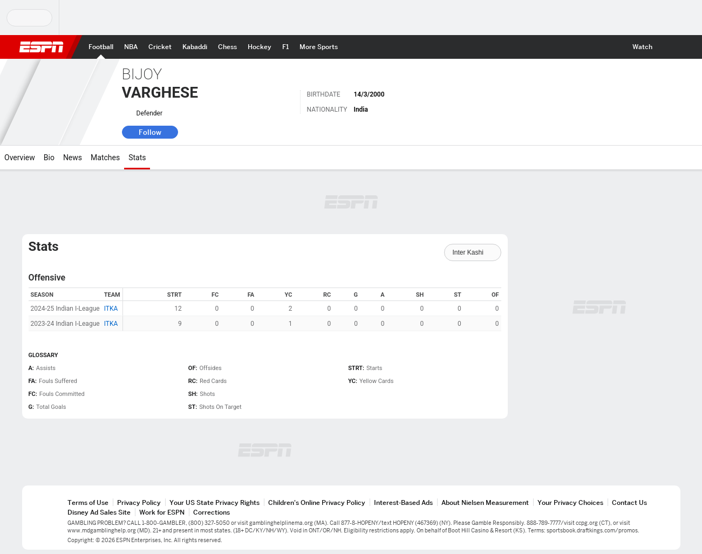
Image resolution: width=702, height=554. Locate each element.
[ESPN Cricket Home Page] (160, 47)
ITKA (111, 308)
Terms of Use (87, 502)
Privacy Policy (139, 502)
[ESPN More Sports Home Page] (318, 47)
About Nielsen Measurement (485, 502)
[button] (667, 47)
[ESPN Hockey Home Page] (259, 47)
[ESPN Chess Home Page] (227, 47)
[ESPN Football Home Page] (100, 47)
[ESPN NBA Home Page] (131, 47)
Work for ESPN (162, 512)
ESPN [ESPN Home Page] (41, 47)
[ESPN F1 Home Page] (285, 47)
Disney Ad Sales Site (99, 512)
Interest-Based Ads (403, 502)
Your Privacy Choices (570, 502)
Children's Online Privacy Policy (316, 502)
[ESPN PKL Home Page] (194, 47)
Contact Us (629, 502)
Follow (150, 132)
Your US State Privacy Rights (214, 502)
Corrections (211, 512)
